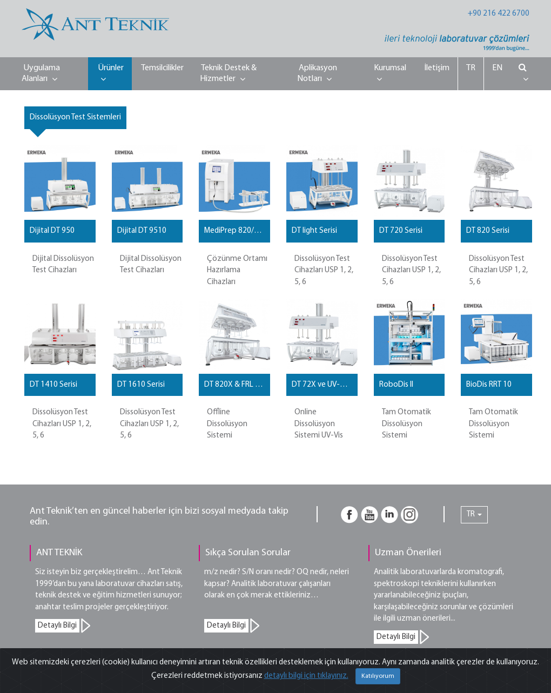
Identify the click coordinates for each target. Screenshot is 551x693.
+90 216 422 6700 (498, 14)
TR (470, 68)
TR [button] (474, 514)
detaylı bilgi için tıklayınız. (306, 676)
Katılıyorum (377, 676)
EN (497, 68)
